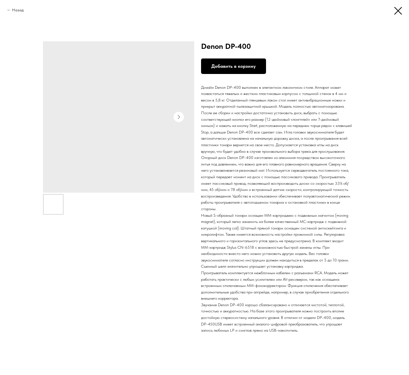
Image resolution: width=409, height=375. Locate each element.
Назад (18, 10)
